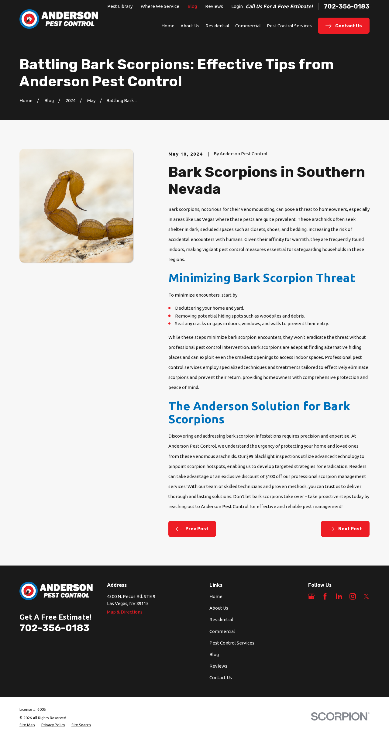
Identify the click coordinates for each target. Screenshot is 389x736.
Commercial (222, 631)
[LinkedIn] (339, 596)
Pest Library (120, 6)
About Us (218, 607)
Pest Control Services (231, 642)
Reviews (214, 6)
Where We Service (160, 6)
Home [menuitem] (167, 25)
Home (215, 596)
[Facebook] (325, 596)
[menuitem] (27, 725)
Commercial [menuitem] (248, 25)
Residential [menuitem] (217, 25)
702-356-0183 (347, 6)
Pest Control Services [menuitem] (289, 25)
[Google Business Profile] (311, 596)
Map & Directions (125, 611)
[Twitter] (366, 596)
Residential (221, 619)
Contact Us (220, 677)
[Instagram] (352, 596)
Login (237, 6)
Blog (192, 6)
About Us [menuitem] (190, 25)
